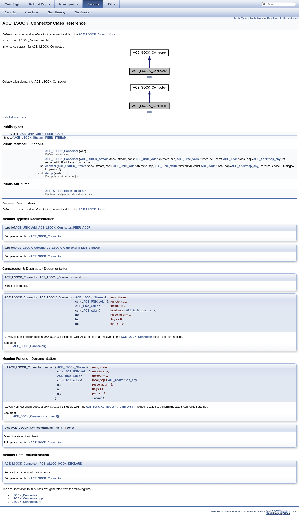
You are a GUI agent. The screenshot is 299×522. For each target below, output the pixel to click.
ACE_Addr (230, 159)
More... (113, 34)
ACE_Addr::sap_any (267, 159)
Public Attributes (289, 18)
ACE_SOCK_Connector (46, 237)
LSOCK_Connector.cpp (27, 505)
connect (50, 167)
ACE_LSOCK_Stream (93, 34)
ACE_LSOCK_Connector (61, 152)
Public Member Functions (264, 18)
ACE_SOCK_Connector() (29, 349)
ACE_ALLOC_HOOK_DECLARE (66, 191)
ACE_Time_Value (188, 159)
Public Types (241, 18)
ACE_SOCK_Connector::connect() (110, 413)
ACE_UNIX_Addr (31, 134)
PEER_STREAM (55, 138)
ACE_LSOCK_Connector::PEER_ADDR (64, 228)
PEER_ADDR (54, 134)
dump (49, 174)
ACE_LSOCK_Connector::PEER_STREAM (72, 248)
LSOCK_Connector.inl (26, 508)
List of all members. (14, 118)
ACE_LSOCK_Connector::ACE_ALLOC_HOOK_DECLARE (43, 470)
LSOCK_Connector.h (26, 501)
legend (149, 77)
